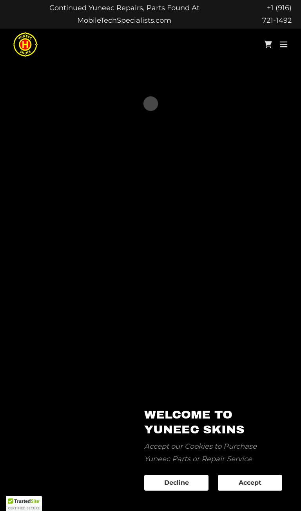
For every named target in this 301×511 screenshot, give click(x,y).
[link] (25, 44)
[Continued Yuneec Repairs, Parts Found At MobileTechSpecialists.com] (124, 14)
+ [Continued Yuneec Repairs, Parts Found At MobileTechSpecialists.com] (269, 8)
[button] (268, 44)
